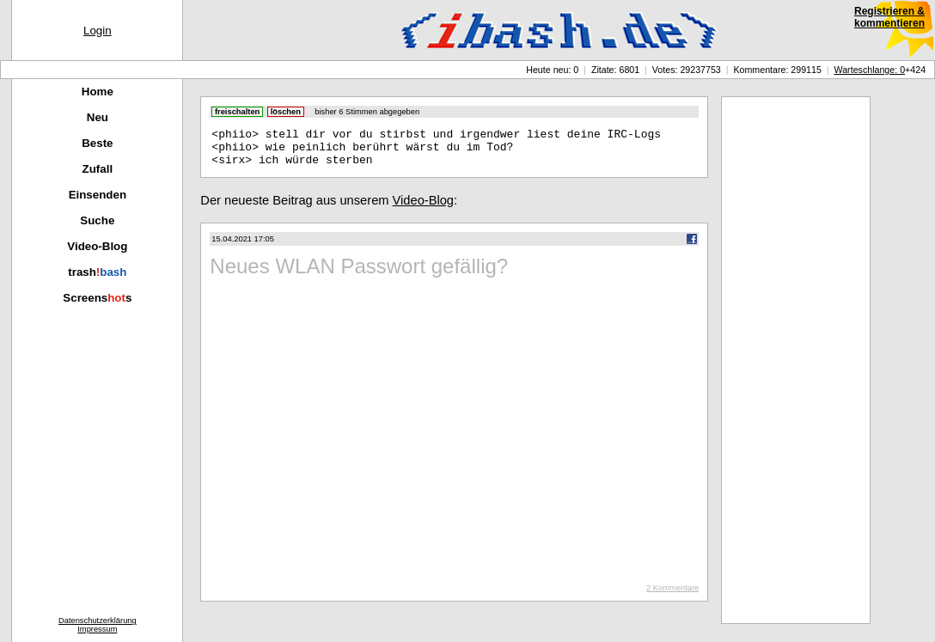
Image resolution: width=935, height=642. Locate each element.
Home (97, 91)
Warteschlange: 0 (870, 69)
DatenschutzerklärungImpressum (97, 624)
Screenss (97, 297)
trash (97, 272)
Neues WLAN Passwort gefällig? (359, 273)
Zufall (97, 168)
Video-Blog (97, 246)
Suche (97, 220)
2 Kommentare (672, 595)
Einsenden (97, 194)
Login (97, 30)
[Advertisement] (796, 360)
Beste (97, 143)
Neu (97, 117)
